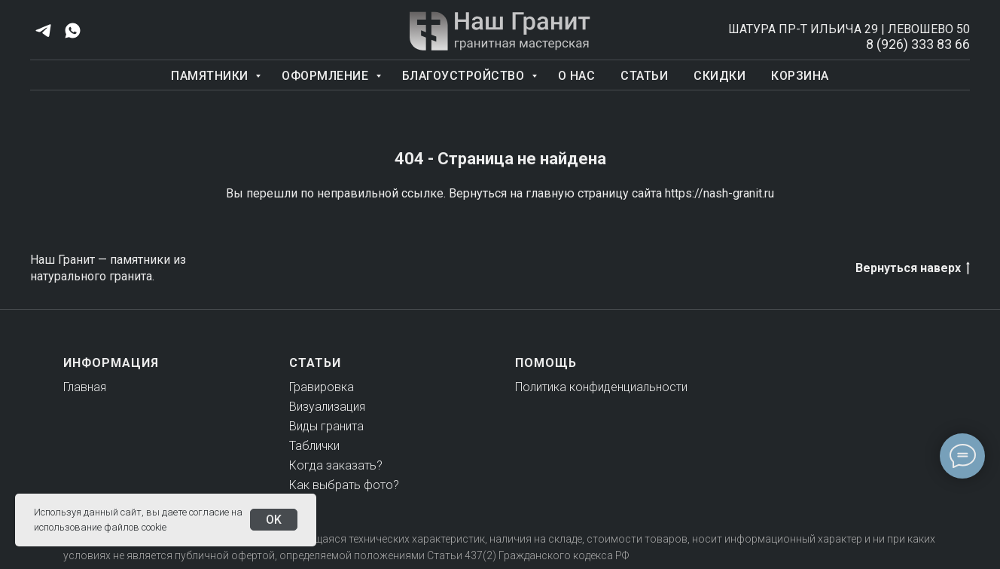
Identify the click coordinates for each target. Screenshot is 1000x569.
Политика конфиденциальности (601, 387)
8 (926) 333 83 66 (918, 44)
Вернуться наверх (912, 269)
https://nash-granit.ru (719, 193)
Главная (84, 387)
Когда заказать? (336, 465)
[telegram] (43, 30)
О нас (577, 76)
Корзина (800, 76)
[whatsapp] (72, 30)
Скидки (719, 76)
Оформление (327, 76)
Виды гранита (326, 426)
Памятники (211, 76)
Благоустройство (465, 76)
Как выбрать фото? (344, 485)
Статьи (644, 76)
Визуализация (327, 406)
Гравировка (321, 387)
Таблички (314, 446)
